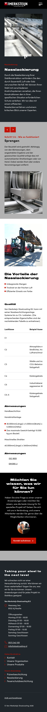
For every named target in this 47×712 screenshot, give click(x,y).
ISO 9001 (13, 458)
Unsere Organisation (17, 661)
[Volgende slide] (13, 129)
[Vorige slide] (7, 129)
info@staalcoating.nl (17, 646)
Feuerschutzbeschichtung (20, 681)
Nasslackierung (15, 677)
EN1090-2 (13, 463)
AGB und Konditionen (13, 698)
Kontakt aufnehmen (22, 540)
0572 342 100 (14, 642)
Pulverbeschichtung (17, 674)
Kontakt (11, 657)
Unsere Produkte (15, 664)
